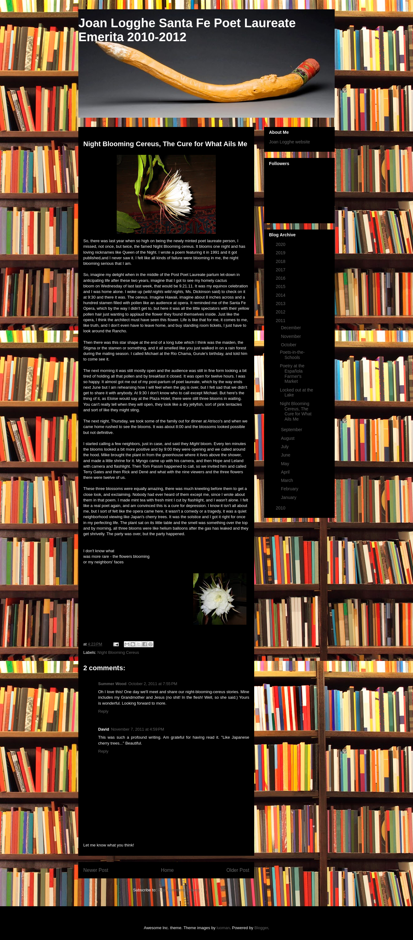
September (292, 429)
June (286, 455)
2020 (281, 244)
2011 (281, 320)
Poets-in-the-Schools (292, 355)
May (285, 463)
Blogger (261, 927)
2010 (281, 507)
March (287, 480)
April (286, 472)
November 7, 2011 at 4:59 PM (137, 729)
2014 (281, 295)
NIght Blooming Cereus (118, 652)
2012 (281, 311)
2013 (281, 303)
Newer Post (95, 870)
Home (167, 870)
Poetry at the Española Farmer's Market (292, 373)
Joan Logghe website (289, 141)
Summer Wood (112, 683)
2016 (281, 278)
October (289, 344)
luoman (223, 927)
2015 (281, 286)
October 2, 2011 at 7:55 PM (152, 683)
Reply (103, 711)
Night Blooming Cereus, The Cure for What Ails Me (295, 411)
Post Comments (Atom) (178, 890)
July (285, 446)
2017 (281, 269)
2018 (281, 261)
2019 (281, 252)
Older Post (237, 870)
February (290, 488)
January (289, 497)
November (291, 336)
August (288, 438)
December (291, 327)
